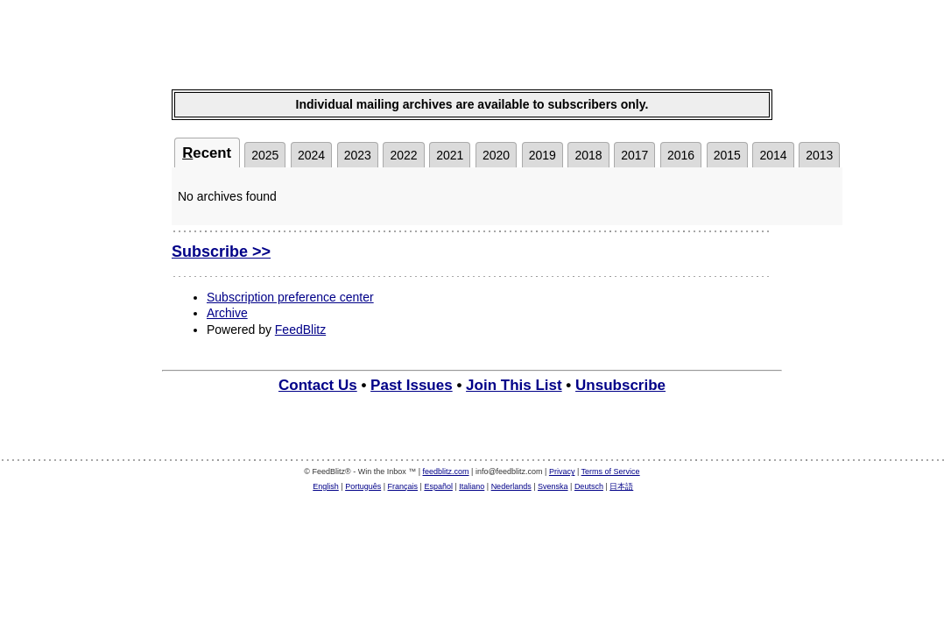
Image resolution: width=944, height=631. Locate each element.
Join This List (514, 385)
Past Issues (411, 385)
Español (438, 486)
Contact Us (317, 385)
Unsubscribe (620, 385)
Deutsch (588, 486)
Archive (227, 313)
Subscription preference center (290, 297)
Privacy (562, 471)
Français (403, 486)
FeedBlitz (300, 330)
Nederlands (511, 486)
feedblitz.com (446, 471)
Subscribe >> (221, 251)
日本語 (621, 486)
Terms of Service (610, 471)
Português (363, 486)
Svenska (553, 486)
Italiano (471, 486)
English (326, 486)
